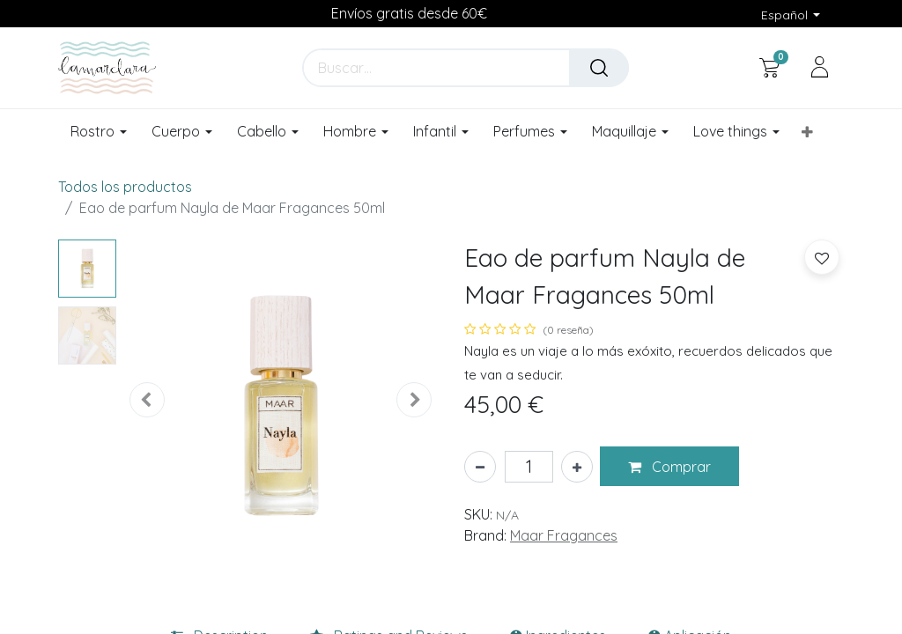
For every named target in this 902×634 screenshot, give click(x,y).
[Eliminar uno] (480, 467)
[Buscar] (599, 67)
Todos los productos (125, 186)
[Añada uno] (577, 467)
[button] (807, 132)
